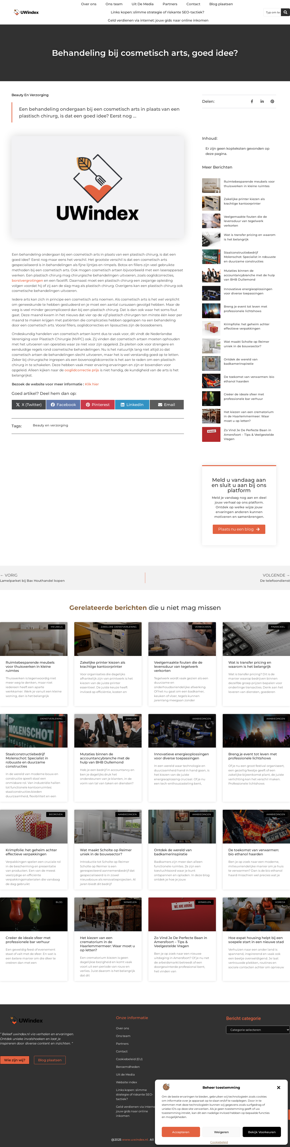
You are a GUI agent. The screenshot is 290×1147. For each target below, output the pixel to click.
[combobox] (272, 12)
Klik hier (92, 384)
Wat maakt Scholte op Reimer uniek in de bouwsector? (106, 852)
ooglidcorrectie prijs (82, 370)
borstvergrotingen (27, 280)
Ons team (114, 4)
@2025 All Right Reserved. (145, 1139)
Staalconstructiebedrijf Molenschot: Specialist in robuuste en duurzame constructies (250, 257)
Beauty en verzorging (30, 95)
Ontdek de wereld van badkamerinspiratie (173, 852)
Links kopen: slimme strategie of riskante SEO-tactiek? (157, 12)
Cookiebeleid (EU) (129, 1059)
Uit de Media (125, 1074)
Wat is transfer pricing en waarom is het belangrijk (249, 664)
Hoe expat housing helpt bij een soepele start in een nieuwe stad (256, 940)
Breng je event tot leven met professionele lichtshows (252, 756)
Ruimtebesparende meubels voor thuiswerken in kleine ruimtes (30, 666)
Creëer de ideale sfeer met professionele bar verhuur (28, 940)
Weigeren (221, 1132)
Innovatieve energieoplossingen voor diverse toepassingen (181, 756)
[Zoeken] (285, 12)
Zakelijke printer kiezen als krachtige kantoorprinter (102, 664)
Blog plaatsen (221, 4)
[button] (278, 1087)
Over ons (89, 4)
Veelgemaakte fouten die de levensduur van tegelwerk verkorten (245, 221)
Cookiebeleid (219, 1142)
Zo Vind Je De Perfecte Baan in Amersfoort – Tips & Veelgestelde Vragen (249, 434)
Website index (126, 1082)
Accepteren (180, 1132)
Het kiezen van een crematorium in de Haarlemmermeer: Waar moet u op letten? (249, 416)
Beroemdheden (128, 1067)
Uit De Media (143, 4)
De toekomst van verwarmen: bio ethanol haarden (253, 852)
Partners (170, 4)
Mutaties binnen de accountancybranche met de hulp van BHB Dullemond (249, 275)
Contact (193, 4)
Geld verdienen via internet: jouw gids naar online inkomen (158, 20)
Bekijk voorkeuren (262, 1132)
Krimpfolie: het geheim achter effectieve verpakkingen (31, 852)
